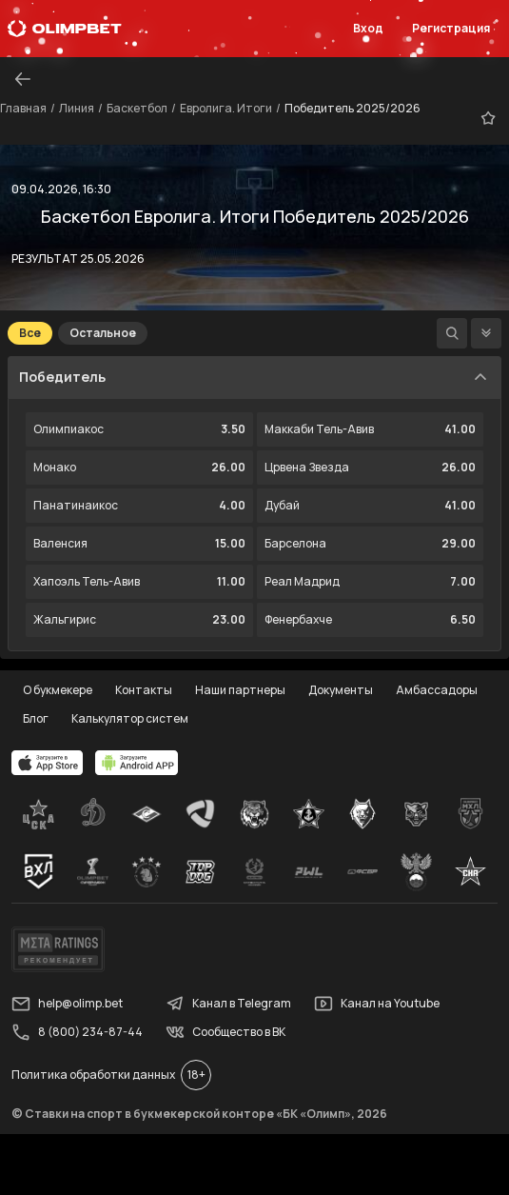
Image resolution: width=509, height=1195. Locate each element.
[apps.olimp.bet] (47, 762)
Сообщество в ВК (225, 1032)
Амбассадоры (437, 690)
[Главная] (65, 28)
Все (30, 333)
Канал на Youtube (377, 1003)
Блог (36, 718)
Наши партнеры (240, 690)
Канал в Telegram (228, 1003)
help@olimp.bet (67, 1003)
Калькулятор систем (129, 718)
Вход (368, 28)
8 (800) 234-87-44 (77, 1032)
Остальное (102, 333)
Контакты (143, 690)
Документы (340, 690)
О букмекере (57, 690)
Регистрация (451, 28)
